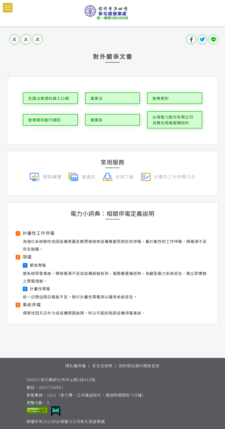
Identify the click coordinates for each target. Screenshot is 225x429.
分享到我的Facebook (191, 39)
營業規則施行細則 (44, 120)
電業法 (96, 98)
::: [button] (8, 74)
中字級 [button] (26, 39)
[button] (7, 7)
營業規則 (160, 98)
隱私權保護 (75, 366)
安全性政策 (102, 366)
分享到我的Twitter (202, 39)
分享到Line (213, 39)
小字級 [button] (14, 39)
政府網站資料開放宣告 (139, 366)
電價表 (96, 120)
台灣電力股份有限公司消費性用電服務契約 (172, 120)
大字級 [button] (37, 39)
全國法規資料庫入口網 (48, 98)
